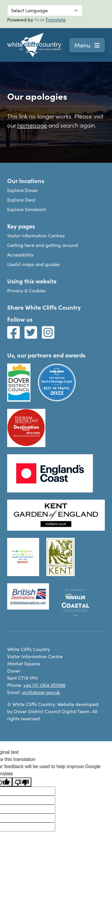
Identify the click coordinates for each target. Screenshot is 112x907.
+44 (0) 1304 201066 (44, 685)
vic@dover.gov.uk (41, 692)
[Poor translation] (21, 782)
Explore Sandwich (26, 209)
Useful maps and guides (33, 264)
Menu (87, 45)
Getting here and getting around (42, 245)
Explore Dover (22, 190)
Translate (50, 19)
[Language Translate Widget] (44, 10)
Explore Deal (21, 200)
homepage (32, 125)
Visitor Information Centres (36, 235)
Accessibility (20, 254)
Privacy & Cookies (26, 290)
